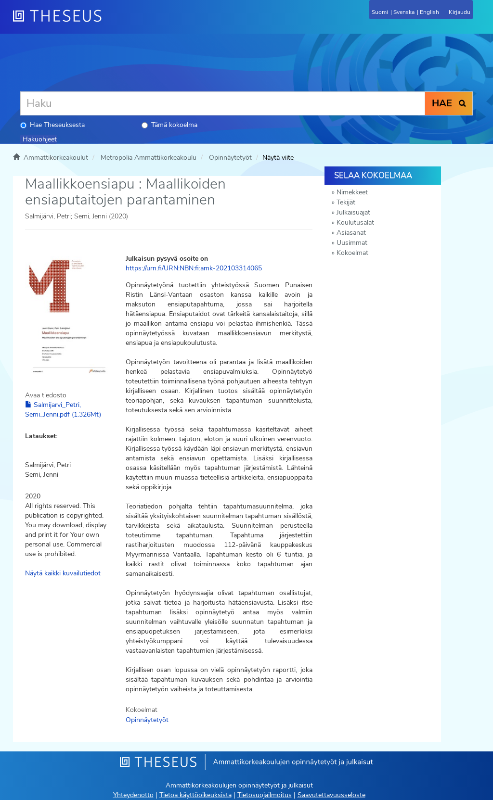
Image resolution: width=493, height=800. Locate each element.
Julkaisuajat (353, 212)
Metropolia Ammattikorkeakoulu (148, 157)
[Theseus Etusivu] (109, 22)
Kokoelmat (352, 252)
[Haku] (222, 103)
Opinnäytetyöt (230, 157)
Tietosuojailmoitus (264, 795)
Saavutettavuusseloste (331, 795)
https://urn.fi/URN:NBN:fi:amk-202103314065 (194, 268)
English (429, 12)
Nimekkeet (352, 192)
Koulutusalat (355, 222)
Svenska (404, 12)
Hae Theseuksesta (52, 124)
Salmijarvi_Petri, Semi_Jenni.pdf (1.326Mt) (63, 409)
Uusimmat (352, 242)
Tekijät (346, 202)
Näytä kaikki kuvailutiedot (63, 573)
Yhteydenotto (133, 795)
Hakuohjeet (40, 139)
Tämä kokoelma (169, 124)
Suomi (380, 12)
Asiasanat (351, 232)
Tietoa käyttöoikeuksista (195, 795)
